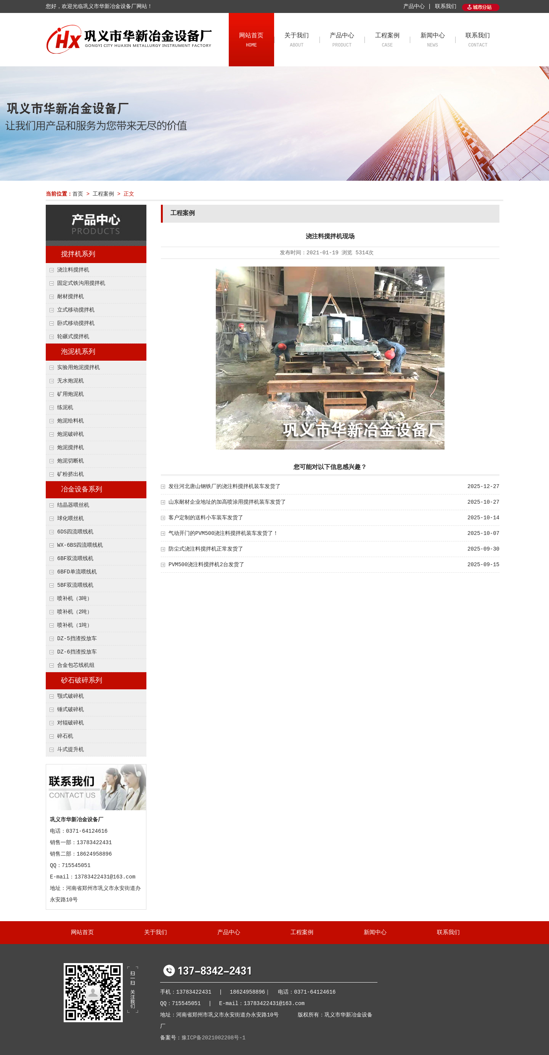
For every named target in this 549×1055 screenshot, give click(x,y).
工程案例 (387, 40)
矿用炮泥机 (70, 394)
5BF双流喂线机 (75, 585)
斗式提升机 (70, 750)
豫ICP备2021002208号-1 (213, 1038)
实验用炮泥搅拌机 (78, 368)
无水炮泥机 (70, 381)
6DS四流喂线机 (75, 532)
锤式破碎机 (70, 710)
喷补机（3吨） (74, 599)
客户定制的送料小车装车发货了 (206, 518)
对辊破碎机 (70, 723)
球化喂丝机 (70, 518)
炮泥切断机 (70, 461)
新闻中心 (432, 40)
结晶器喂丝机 (73, 505)
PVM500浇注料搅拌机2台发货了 (206, 565)
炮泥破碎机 (70, 434)
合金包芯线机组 (76, 665)
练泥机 (65, 408)
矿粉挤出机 (70, 474)
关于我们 (296, 40)
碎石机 (65, 736)
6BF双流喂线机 (75, 559)
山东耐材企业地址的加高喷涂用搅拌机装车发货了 (227, 502)
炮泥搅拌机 (70, 448)
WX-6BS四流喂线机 (80, 545)
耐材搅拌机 (70, 297)
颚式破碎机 (70, 696)
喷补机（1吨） (74, 625)
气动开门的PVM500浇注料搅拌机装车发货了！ (223, 533)
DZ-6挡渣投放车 (77, 652)
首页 (77, 194)
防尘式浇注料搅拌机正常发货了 (206, 549)
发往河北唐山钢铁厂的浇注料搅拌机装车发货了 (225, 486)
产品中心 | (417, 6)
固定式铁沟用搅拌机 (81, 283)
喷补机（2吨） (74, 612)
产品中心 (342, 40)
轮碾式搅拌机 (73, 337)
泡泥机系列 (78, 352)
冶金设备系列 (81, 489)
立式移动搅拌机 (76, 310)
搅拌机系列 (78, 254)
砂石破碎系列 (81, 680)
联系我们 (445, 6)
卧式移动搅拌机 (76, 323)
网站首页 (251, 40)
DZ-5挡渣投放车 (77, 639)
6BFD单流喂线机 (77, 572)
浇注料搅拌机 (73, 270)
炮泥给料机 (70, 421)
